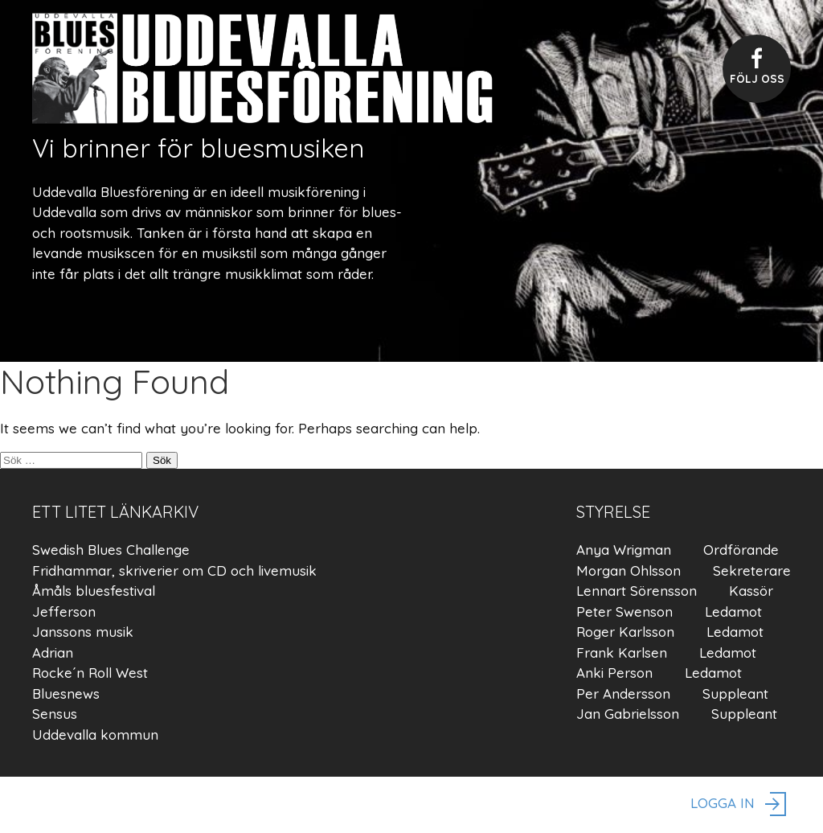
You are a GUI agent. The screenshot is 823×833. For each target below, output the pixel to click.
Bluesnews (66, 693)
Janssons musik (82, 631)
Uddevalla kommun (95, 734)
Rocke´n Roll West (90, 672)
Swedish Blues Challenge (111, 549)
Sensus (54, 713)
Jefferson (64, 611)
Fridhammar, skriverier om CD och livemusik (174, 570)
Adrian (52, 652)
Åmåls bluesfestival (93, 590)
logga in (740, 805)
